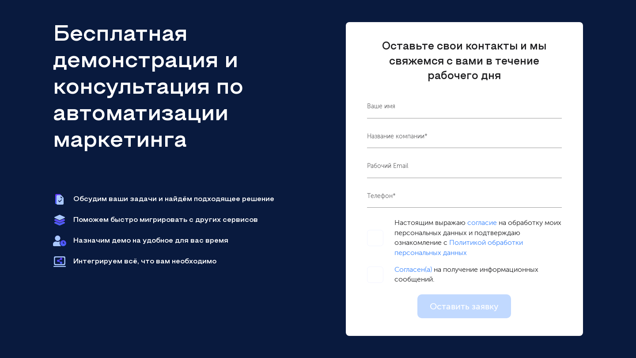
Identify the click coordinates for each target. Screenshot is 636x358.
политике (317, 341)
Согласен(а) (413, 269)
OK (407, 337)
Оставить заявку (464, 306)
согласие (482, 222)
